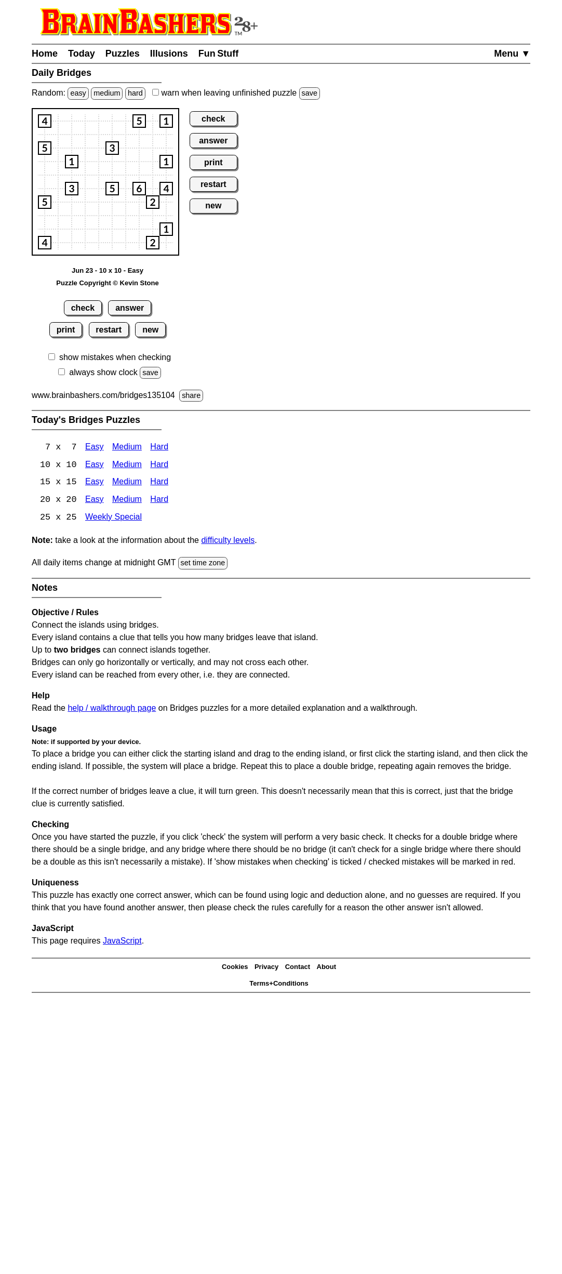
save (309, 93)
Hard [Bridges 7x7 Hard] (159, 447)
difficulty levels (228, 541)
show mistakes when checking (115, 357)
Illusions (169, 53)
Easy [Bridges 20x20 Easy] (94, 500)
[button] (44, 121)
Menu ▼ (512, 53)
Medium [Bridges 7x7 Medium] (127, 447)
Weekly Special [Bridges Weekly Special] (113, 518)
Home (45, 53)
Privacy (266, 968)
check (83, 307)
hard (135, 93)
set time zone (203, 564)
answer (129, 307)
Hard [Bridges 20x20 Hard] (159, 500)
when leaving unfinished (236, 92)
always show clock (103, 372)
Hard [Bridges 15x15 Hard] (159, 483)
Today (81, 53)
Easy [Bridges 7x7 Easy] (94, 447)
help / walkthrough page (112, 709)
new (150, 329)
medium (106, 93)
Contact (297, 968)
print (66, 329)
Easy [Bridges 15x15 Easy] (94, 483)
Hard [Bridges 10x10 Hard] (159, 465)
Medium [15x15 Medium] (127, 483)
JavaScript (122, 941)
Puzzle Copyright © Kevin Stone (107, 283)
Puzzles (122, 53)
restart (109, 329)
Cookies (235, 968)
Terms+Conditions (279, 984)
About (327, 968)
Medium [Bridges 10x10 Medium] (127, 465)
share (191, 395)
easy (78, 93)
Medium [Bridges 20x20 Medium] (127, 500)
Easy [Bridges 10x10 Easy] (94, 465)
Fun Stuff (218, 53)
